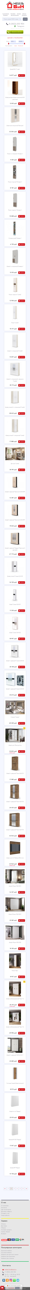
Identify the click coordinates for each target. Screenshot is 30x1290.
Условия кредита (6, 1230)
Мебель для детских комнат (9, 1255)
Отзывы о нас (5, 1213)
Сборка (24, 14)
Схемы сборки (5, 1232)
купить (22, 75)
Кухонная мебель (6, 1251)
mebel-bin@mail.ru (10, 1269)
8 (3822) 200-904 (16, 24)
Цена (15, 46)
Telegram (20, 26)
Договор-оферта (6, 1211)
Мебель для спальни (7, 1258)
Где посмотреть (15, 15)
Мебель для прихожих (8, 1256)
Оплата (19, 14)
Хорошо (17, 1288)
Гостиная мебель (6, 1253)
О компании (6, 14)
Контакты (24, 15)
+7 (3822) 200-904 (10, 1272)
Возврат (5, 15)
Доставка (13, 14)
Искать (25, 19)
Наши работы (5, 1215)
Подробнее (11, 1288)
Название (20, 46)
